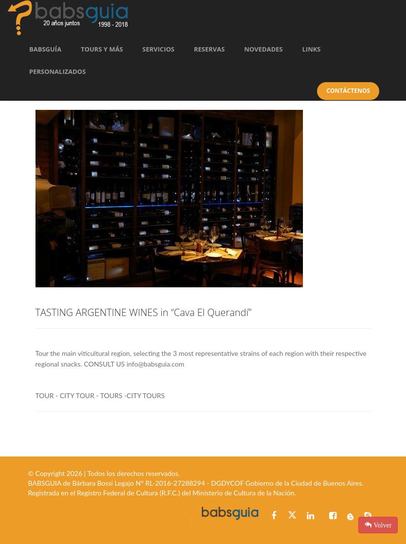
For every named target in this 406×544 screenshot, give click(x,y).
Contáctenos (348, 91)
